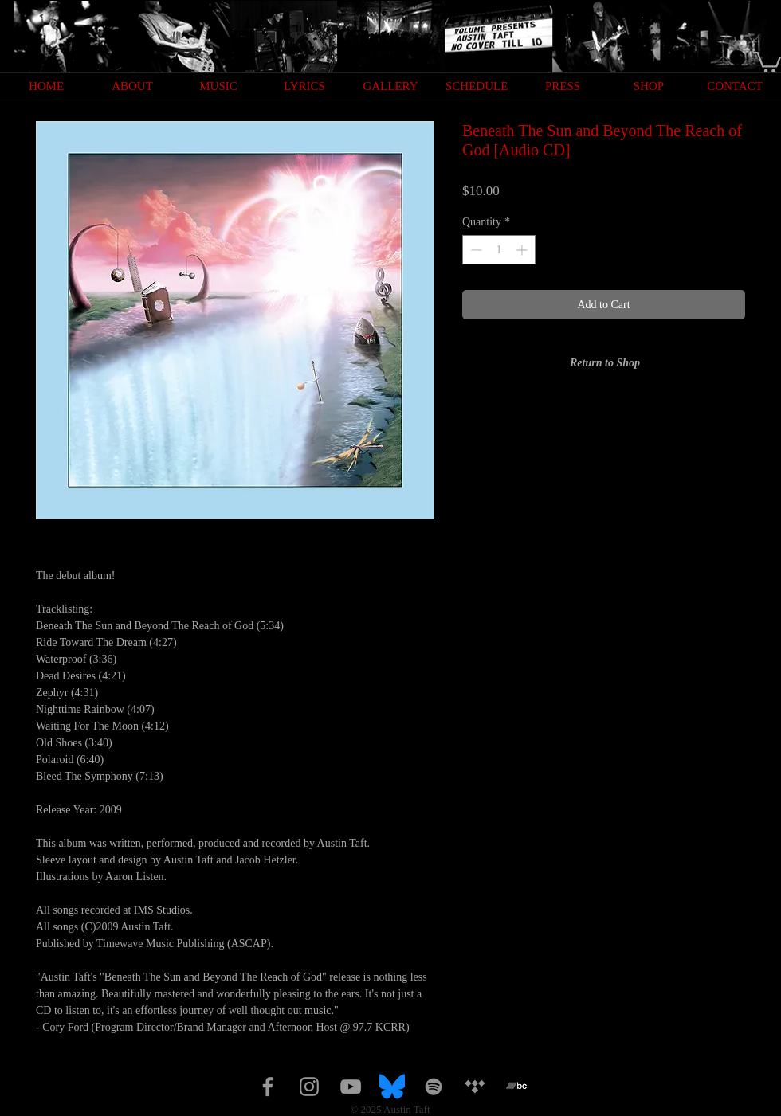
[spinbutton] (499, 250)
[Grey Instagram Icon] (309, 1086)
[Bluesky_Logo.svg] (392, 1086)
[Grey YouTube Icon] (350, 1086)
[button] (767, 60)
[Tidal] (475, 1086)
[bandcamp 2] (516, 1086)
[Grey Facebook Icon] (268, 1086)
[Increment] (523, 250)
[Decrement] (475, 250)
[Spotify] (433, 1086)
